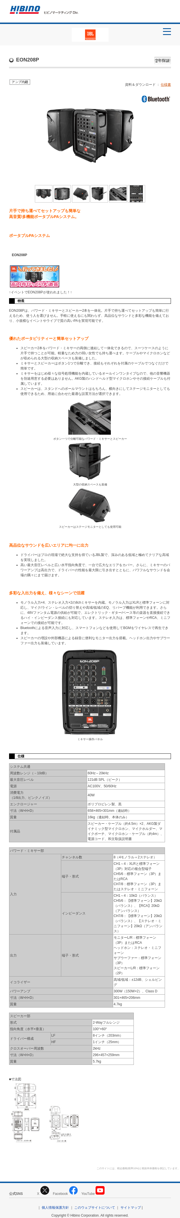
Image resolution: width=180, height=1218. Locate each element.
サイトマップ (130, 1208)
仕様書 (166, 85)
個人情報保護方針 (55, 1208)
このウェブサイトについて (94, 1208)
